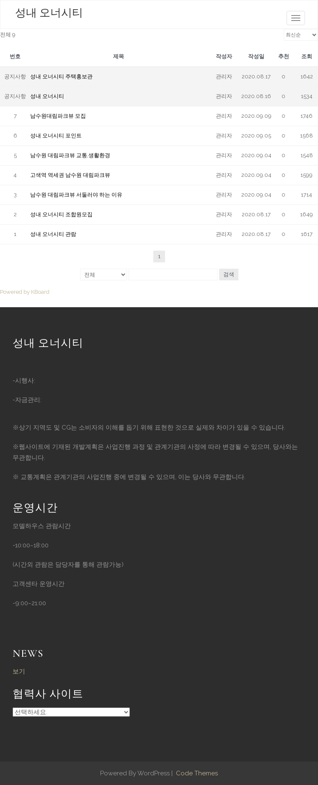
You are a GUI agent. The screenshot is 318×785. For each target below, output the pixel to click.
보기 (19, 671)
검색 (228, 274)
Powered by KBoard (24, 292)
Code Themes (196, 773)
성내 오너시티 (49, 12)
